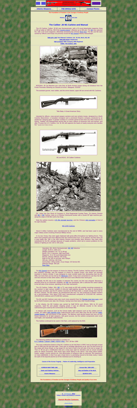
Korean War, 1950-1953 (87, 367)
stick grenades (90, 220)
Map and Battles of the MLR (87, 370)
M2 (92, 30)
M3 (58, 287)
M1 (39, 215)
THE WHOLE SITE (68, 9)
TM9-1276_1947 (52, 37)
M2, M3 (70, 248)
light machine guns (53, 312)
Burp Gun (83, 32)
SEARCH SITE (87, 373)
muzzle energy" (65, 30)
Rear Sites (45, 265)
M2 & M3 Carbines (68, 226)
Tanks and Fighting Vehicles (49, 370)
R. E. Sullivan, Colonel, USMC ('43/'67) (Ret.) (50, 341)
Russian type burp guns (90, 299)
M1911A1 (64, 276)
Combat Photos (93, 9)
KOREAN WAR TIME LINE (49, 367)
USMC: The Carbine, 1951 (68, 43)
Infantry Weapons (44, 9)
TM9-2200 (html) (64, 39)
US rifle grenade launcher (64, 220)
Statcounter (68, 406)
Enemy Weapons (49, 373)
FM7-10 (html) (58, 41)
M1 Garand (75, 33)
